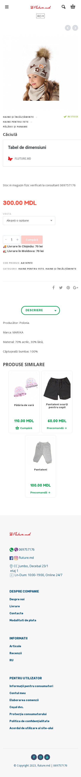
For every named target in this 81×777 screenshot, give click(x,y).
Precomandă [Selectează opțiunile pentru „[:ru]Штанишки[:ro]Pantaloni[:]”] (40, 492)
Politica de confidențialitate (29, 721)
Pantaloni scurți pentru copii (57, 406)
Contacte (16, 613)
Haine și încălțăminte (18, 116)
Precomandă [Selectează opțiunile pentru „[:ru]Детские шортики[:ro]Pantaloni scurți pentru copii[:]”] (57, 428)
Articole (15, 646)
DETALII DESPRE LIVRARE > (22, 193)
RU (11, 660)
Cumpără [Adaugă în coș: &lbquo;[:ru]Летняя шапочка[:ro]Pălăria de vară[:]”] (24, 428)
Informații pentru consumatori (31, 686)
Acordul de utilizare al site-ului (31, 728)
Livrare (14, 606)
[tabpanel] (24, 388)
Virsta (7, 213)
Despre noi (16, 599)
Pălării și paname (15, 126)
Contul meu (17, 693)
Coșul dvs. (16, 707)
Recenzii (15, 653)
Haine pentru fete (15, 121)
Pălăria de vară (24, 405)
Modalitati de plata (22, 620)
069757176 (26, 549)
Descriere (34, 310)
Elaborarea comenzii (24, 700)
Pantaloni (40, 469)
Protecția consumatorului (28, 714)
